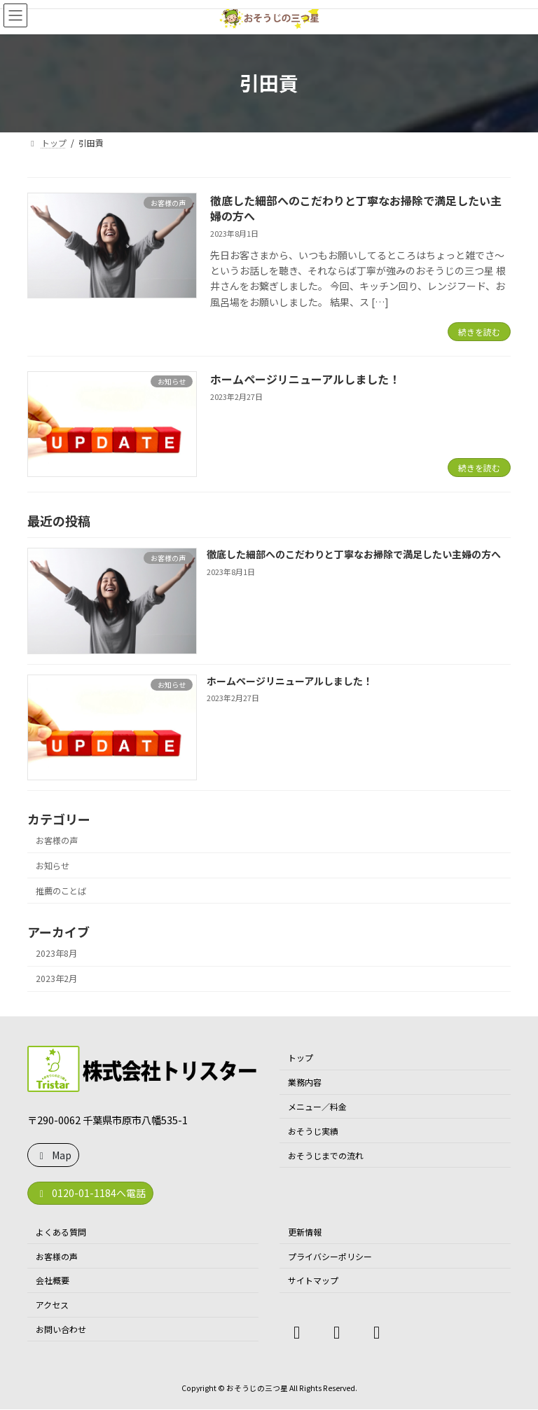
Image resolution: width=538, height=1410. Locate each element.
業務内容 (305, 1082)
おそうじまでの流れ (326, 1155)
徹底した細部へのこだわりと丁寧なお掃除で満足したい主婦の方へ (356, 208)
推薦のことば (61, 891)
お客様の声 (57, 840)
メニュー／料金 (317, 1106)
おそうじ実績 (313, 1131)
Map (53, 1155)
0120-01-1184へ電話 (91, 1193)
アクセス (52, 1305)
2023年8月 (56, 954)
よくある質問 (61, 1232)
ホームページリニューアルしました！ (305, 379)
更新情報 (305, 1232)
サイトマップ (313, 1281)
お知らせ (52, 865)
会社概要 (52, 1281)
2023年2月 (56, 979)
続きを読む (479, 332)
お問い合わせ (61, 1329)
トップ (300, 1058)
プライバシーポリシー (330, 1256)
